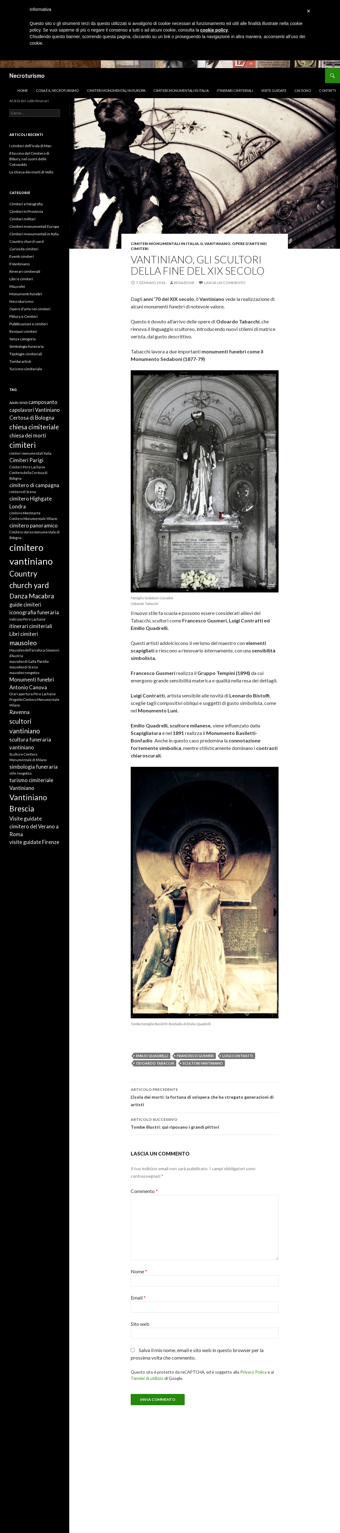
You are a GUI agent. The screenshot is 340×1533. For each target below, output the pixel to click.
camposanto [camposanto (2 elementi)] (42, 402)
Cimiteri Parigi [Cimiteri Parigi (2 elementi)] (26, 460)
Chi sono (302, 90)
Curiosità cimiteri (23, 249)
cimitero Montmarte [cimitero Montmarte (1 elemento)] (25, 513)
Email (138, 1298)
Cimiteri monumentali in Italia (181, 90)
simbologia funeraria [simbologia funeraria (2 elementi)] (33, 766)
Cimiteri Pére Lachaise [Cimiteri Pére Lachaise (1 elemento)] (27, 467)
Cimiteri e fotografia (26, 204)
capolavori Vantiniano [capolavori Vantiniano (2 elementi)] (34, 410)
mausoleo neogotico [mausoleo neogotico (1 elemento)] (24, 673)
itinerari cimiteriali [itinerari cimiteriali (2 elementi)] (30, 626)
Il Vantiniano (215, 243)
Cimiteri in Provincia (26, 211)
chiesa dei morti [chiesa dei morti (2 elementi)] (27, 435)
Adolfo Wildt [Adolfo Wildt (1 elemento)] (18, 403)
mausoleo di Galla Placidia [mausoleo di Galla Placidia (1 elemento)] (29, 661)
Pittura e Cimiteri (23, 316)
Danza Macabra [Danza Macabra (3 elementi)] (31, 596)
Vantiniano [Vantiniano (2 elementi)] (21, 788)
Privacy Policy (253, 1372)
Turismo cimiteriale (25, 369)
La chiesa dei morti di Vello (31, 172)
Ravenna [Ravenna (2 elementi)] (19, 712)
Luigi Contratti (237, 1056)
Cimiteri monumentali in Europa (116, 90)
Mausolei (17, 286)
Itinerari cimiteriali (235, 90)
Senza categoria (22, 339)
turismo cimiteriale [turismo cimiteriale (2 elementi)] (31, 780)
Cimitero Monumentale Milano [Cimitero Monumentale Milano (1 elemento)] (33, 519)
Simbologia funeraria (26, 346)
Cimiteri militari (22, 219)
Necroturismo (27, 75)
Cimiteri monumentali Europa (34, 226)
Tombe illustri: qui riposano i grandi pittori (205, 1123)
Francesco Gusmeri (195, 1056)
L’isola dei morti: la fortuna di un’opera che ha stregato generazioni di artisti (205, 1096)
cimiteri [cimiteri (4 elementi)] (22, 444)
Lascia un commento (224, 282)
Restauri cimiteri (23, 331)
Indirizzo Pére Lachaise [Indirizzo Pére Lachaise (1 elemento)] (27, 619)
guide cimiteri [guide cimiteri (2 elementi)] (25, 604)
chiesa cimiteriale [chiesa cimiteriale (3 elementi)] (34, 427)
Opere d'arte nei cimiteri (30, 309)
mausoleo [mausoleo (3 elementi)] (23, 643)
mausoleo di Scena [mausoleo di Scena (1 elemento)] (23, 667)
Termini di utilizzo (147, 1378)
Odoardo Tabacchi (155, 1063)
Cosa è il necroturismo (57, 90)
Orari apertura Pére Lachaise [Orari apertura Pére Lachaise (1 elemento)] (32, 694)
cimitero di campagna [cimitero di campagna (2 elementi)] (34, 485)
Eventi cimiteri (21, 256)
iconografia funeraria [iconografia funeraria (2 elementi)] (34, 612)
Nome (139, 1271)
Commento (144, 1191)
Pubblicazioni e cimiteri (28, 324)
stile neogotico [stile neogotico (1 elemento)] (20, 773)
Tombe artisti (20, 361)
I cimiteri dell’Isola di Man (30, 145)
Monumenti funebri (25, 294)
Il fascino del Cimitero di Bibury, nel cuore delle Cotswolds (29, 159)
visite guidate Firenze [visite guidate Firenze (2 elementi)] (34, 842)
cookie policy (214, 29)
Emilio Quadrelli (152, 1056)
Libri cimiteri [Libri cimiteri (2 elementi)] (23, 634)
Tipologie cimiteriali (25, 354)
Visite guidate (273, 90)
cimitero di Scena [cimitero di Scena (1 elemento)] (22, 492)
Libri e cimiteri (21, 279)
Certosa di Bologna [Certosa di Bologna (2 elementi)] (31, 417)
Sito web (140, 1324)
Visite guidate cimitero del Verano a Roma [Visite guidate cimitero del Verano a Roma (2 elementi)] (34, 826)
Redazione (184, 282)
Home (22, 90)
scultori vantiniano (203, 1063)
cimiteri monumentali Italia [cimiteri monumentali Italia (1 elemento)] (30, 453)
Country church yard (26, 241)
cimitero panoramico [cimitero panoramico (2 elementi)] (33, 525)
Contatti (327, 90)
